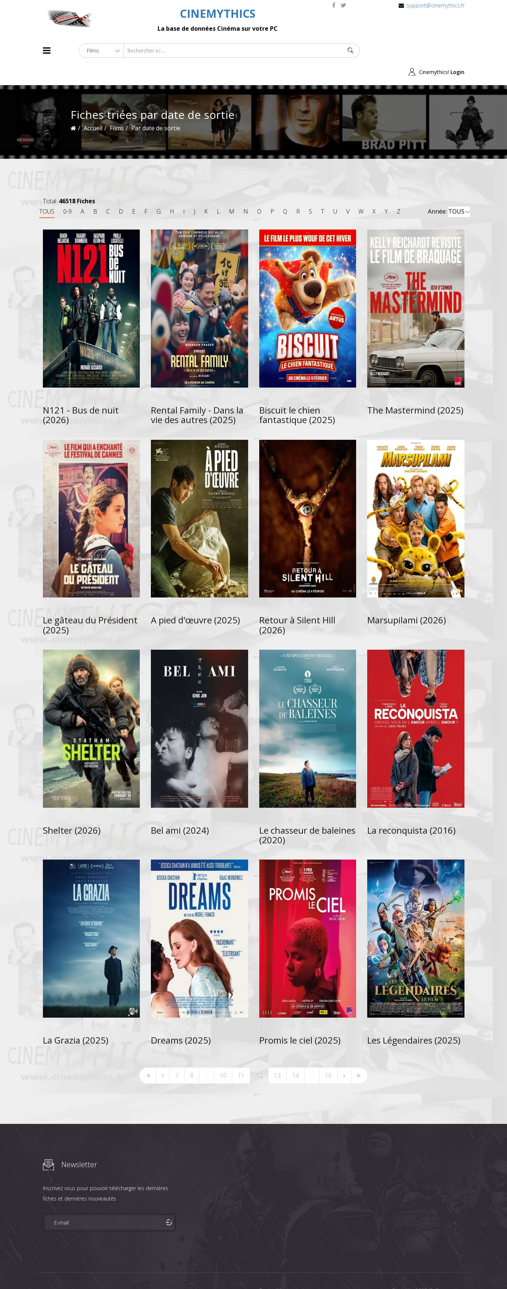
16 (328, 1054)
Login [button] (457, 50)
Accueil (93, 107)
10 (223, 1054)
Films (65, 1269)
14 (295, 1054)
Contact (168, 1269)
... (206, 1054)
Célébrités (91, 1269)
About (44, 1269)
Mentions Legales (131, 1269)
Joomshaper (317, 1269)
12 (259, 1054)
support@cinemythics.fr (435, 5)
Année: (449, 190)
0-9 (67, 190)
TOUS (46, 190)
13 (277, 1054)
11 (241, 1054)
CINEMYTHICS (218, 13)
